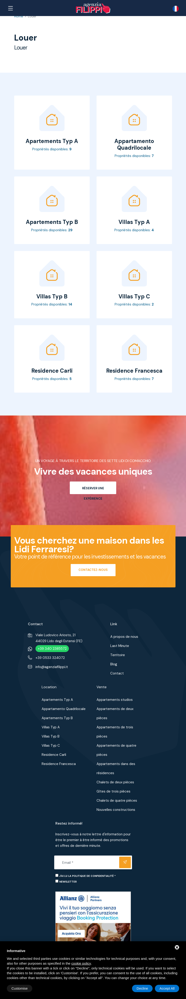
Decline (142, 988)
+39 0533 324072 (50, 657)
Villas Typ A (51, 727)
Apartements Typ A (57, 699)
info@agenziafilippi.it (51, 667)
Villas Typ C (51, 745)
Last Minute (119, 646)
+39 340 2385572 (52, 648)
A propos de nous (124, 636)
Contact (117, 673)
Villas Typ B (50, 736)
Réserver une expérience (93, 490)
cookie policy (81, 963)
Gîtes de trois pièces (113, 791)
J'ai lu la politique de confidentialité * (87, 876)
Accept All (167, 988)
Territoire (117, 655)
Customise (19, 988)
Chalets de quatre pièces (117, 800)
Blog (113, 664)
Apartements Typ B (57, 718)
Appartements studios (115, 699)
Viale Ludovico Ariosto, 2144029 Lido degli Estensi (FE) (58, 638)
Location (49, 687)
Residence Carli (54, 754)
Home (18, 16)
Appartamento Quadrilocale (64, 709)
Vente (102, 687)
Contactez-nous (93, 570)
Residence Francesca (59, 764)
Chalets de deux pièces (115, 782)
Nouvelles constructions (116, 809)
